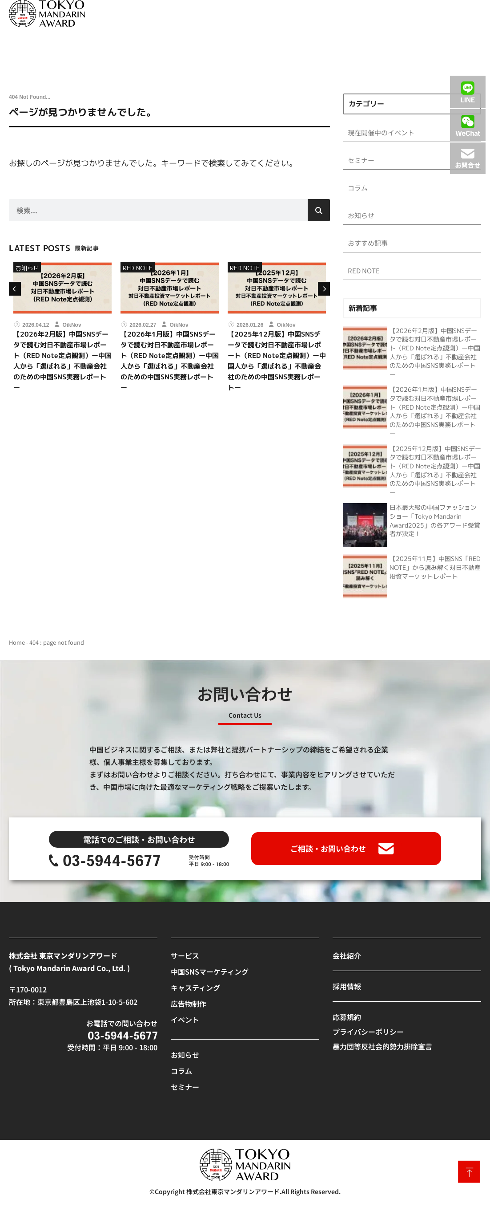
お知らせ (27, 268)
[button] (14, 289)
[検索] (319, 210)
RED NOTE (138, 268)
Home (17, 644)
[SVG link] (47, 13)
